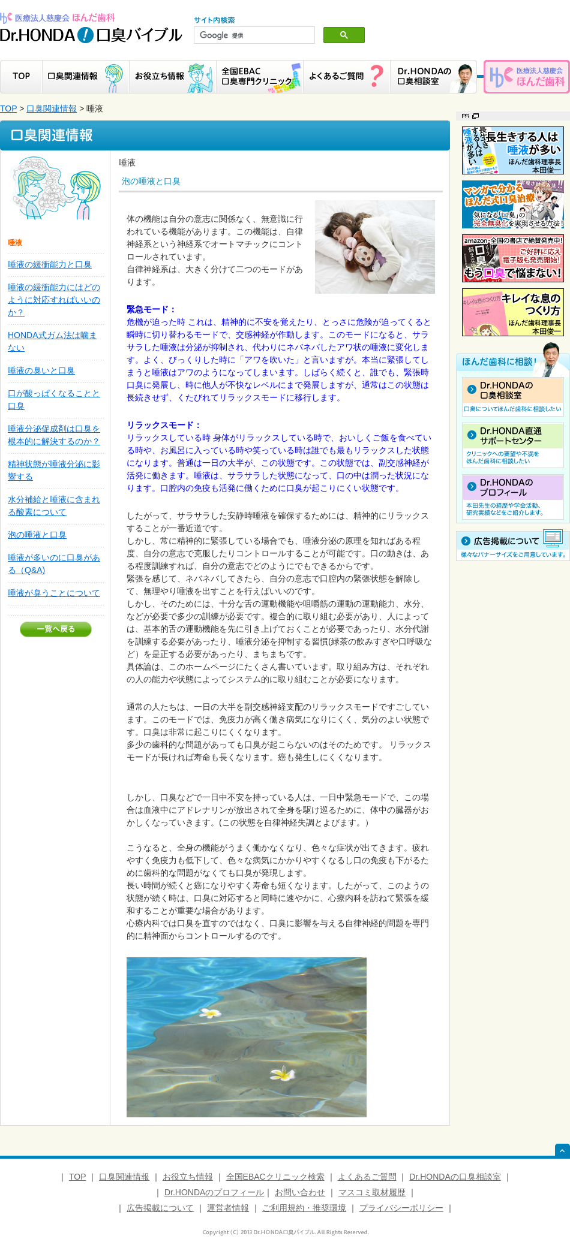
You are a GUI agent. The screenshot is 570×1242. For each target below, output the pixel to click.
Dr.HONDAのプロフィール (214, 1192)
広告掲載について (160, 1208)
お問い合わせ (300, 1192)
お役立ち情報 (188, 1176)
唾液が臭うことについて (54, 593)
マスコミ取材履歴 (372, 1192)
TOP (8, 108)
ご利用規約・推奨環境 (304, 1208)
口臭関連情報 (51, 108)
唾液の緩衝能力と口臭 (50, 264)
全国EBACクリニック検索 (275, 1176)
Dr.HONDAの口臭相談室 (454, 1176)
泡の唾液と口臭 (37, 534)
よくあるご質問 (367, 1176)
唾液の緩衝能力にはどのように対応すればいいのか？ (54, 299)
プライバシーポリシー (401, 1208)
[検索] (253, 35)
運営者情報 (228, 1208)
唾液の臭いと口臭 (41, 370)
